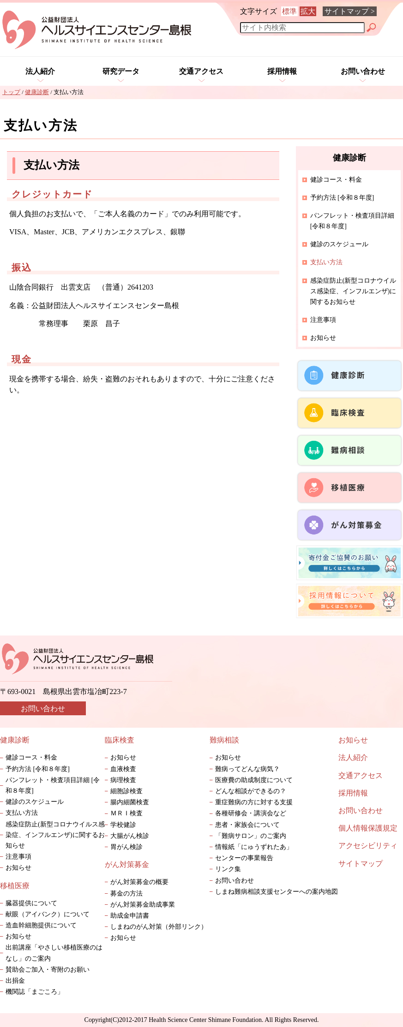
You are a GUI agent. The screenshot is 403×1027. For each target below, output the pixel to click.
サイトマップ (360, 863)
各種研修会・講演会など (250, 813)
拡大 (308, 11)
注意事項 (323, 319)
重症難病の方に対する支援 (254, 802)
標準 (289, 11)
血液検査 (123, 769)
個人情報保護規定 (367, 828)
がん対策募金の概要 (139, 882)
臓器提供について (31, 903)
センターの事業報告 (244, 858)
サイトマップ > (350, 11)
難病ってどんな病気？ (247, 769)
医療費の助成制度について (254, 780)
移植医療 (15, 886)
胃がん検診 (126, 846)
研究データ (120, 71)
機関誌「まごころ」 (35, 991)
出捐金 (15, 980)
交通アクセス (201, 71)
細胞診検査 (126, 791)
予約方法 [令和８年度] (342, 197)
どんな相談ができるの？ (250, 791)
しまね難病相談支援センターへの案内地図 (276, 891)
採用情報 (282, 71)
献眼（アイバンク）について (48, 914)
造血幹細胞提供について (41, 925)
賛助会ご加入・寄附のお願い (48, 969)
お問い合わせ (363, 71)
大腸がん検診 (129, 835)
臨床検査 (119, 740)
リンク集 (228, 869)
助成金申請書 (129, 915)
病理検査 (123, 780)
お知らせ (323, 337)
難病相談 (224, 740)
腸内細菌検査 (129, 802)
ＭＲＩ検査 (126, 813)
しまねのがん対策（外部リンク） (158, 926)
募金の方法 (126, 893)
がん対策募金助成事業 (142, 904)
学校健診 (123, 824)
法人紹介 (40, 71)
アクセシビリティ (367, 845)
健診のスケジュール (339, 244)
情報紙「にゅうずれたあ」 (260, 846)
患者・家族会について (247, 824)
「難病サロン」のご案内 (254, 835)
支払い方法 (22, 812)
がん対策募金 (127, 864)
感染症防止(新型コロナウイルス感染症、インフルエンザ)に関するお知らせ (353, 291)
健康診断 (15, 740)
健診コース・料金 (336, 179)
